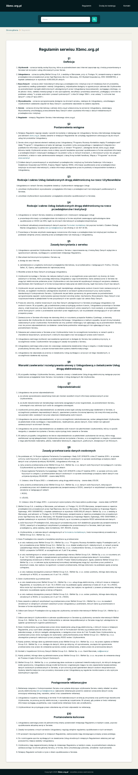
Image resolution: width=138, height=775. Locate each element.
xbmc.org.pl (34, 136)
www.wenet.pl (24, 158)
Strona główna (12, 30)
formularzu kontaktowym (75, 532)
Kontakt (126, 6)
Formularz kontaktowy (76, 225)
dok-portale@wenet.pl (54, 228)
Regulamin (86, 6)
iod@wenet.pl (102, 651)
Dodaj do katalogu (107, 6)
